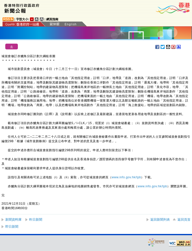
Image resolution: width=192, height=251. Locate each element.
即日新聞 (11, 226)
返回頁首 (183, 219)
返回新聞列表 (160, 219)
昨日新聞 (35, 219)
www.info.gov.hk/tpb (126, 177)
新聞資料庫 (13, 219)
